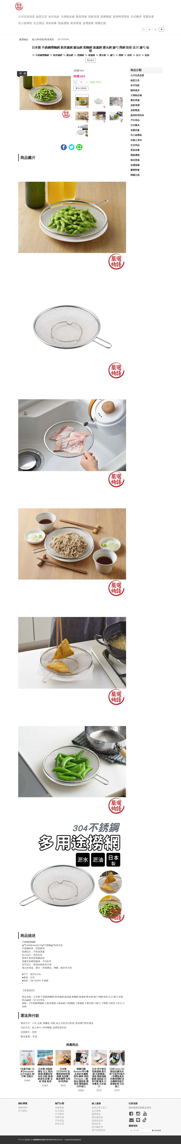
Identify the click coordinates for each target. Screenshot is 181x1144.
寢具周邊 (81, 16)
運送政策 (96, 1123)
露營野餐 (135, 170)
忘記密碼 (96, 1110)
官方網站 (22, 1110)
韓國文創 (100, 22)
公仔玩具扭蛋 (26, 16)
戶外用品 (135, 120)
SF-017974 (63, 39)
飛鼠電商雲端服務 (72, 1140)
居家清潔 (93, 16)
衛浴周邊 (75, 22)
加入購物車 (81, 88)
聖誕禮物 (63, 22)
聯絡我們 (22, 1107)
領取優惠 (156, 1130)
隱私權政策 (97, 1117)
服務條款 (96, 1114)
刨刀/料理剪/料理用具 (43, 39)
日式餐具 (136, 16)
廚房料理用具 (121, 16)
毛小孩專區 (25, 22)
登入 (105, 1107)
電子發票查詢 (98, 1130)
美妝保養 (51, 22)
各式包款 (53, 16)
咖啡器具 (135, 90)
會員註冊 (96, 1107)
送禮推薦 (88, 22)
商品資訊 (90, 60)
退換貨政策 (97, 1120)
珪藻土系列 (136, 140)
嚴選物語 (23, 39)
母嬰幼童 (148, 16)
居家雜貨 (105, 16)
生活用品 (38, 22)
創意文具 (41, 16)
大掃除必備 (68, 16)
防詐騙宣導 (97, 1126)
